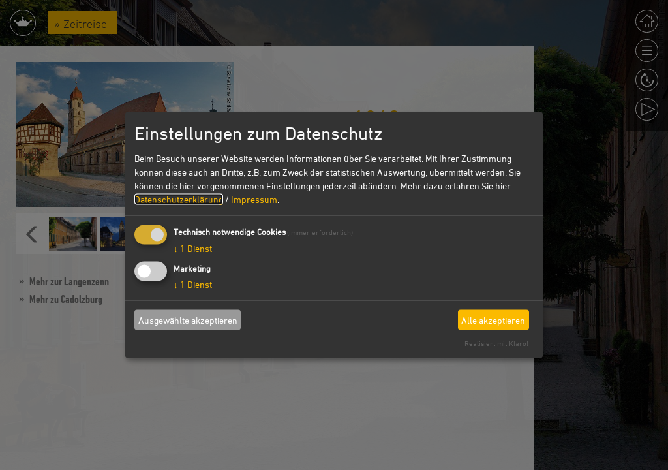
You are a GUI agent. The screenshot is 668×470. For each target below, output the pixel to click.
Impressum (254, 199)
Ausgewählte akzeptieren (187, 319)
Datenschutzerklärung (178, 199)
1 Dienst (193, 248)
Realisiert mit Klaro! (496, 343)
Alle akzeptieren (493, 319)
